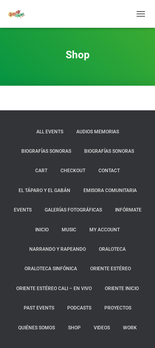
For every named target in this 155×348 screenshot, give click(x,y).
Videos (102, 328)
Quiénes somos (36, 328)
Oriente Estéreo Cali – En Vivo (54, 288)
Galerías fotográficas (73, 210)
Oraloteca (112, 249)
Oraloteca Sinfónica (51, 268)
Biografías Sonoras (46, 151)
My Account (104, 230)
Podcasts (79, 308)
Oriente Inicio (122, 288)
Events (23, 210)
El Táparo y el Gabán (44, 190)
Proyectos (117, 308)
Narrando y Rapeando (57, 249)
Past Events (39, 308)
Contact (109, 170)
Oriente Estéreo (110, 268)
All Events (49, 132)
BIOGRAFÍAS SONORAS (109, 151)
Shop (74, 328)
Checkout (72, 170)
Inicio (42, 230)
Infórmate (128, 210)
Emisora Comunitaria (110, 190)
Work (130, 328)
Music (69, 230)
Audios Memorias (97, 132)
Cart (41, 170)
